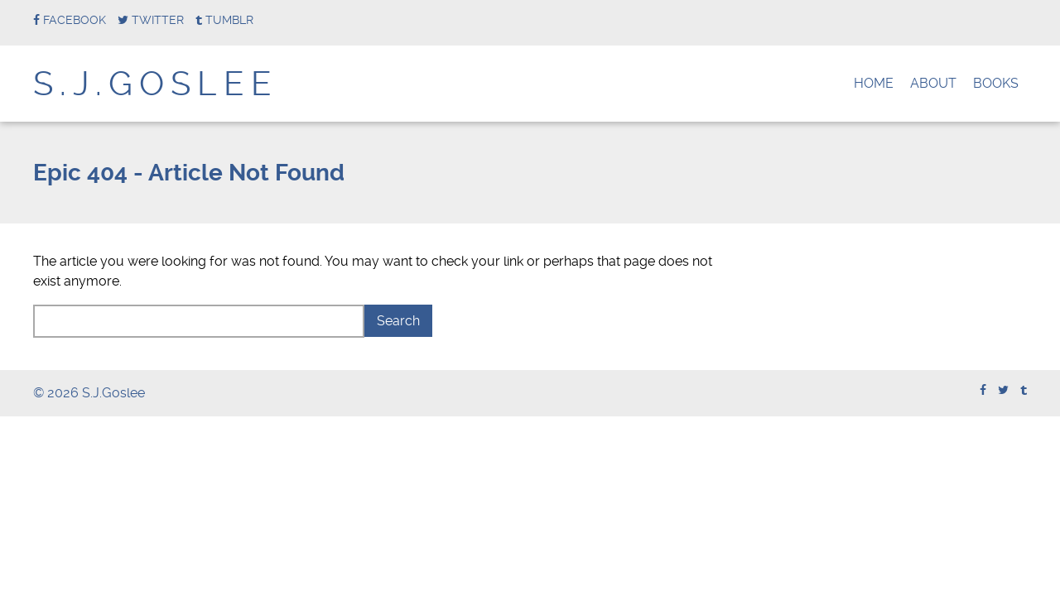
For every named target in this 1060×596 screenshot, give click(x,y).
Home (874, 83)
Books (996, 83)
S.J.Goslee (155, 84)
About (933, 83)
